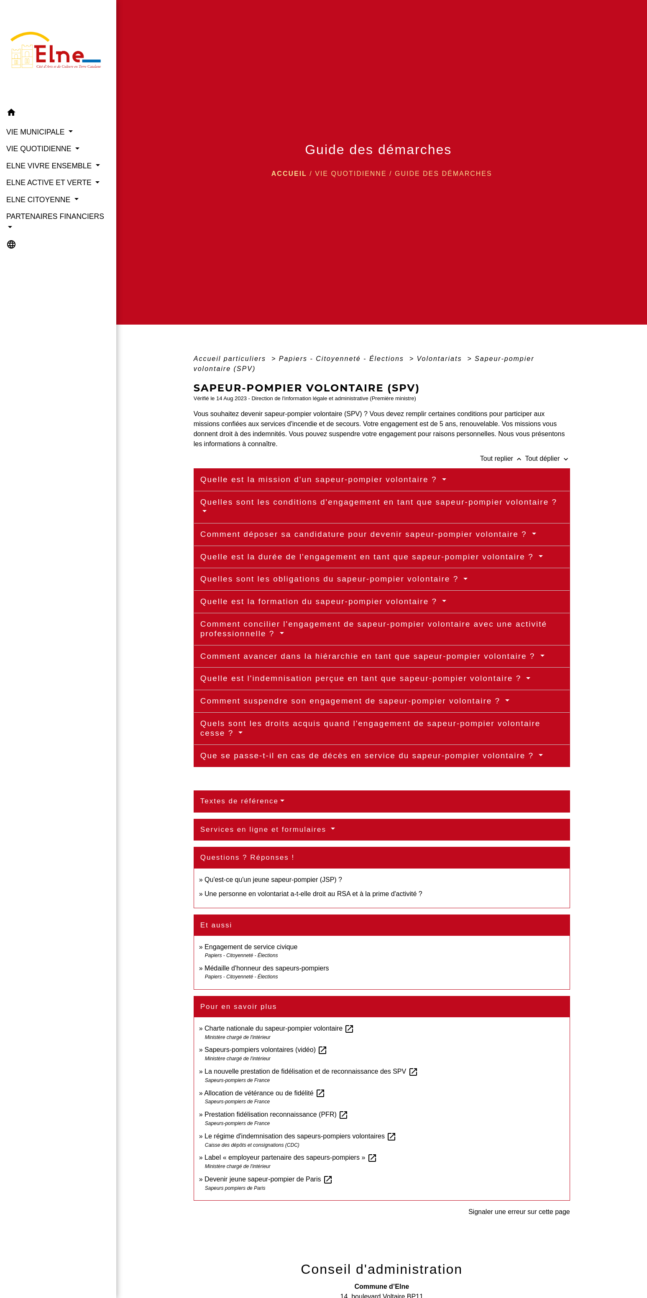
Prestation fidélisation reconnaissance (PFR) (276, 1114)
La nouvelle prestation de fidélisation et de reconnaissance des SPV (311, 1071)
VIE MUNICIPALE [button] (36, 132)
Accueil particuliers (231, 358)
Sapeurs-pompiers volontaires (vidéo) (266, 1049)
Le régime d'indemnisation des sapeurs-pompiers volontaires (300, 1136)
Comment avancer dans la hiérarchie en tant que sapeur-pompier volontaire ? (369, 656)
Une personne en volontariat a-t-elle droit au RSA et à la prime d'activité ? (313, 893)
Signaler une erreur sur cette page (519, 1211)
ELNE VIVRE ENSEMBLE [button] (50, 166)
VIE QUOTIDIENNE (350, 173)
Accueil (289, 173)
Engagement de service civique (251, 946)
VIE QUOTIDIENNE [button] (39, 149)
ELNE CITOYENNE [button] (39, 200)
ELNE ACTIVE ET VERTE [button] (50, 182)
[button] (58, 113)
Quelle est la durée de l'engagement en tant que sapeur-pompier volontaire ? (368, 556)
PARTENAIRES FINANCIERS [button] (55, 216)
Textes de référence (239, 801)
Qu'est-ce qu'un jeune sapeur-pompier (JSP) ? (273, 879)
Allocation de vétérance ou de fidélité (264, 1093)
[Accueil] (58, 52)
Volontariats (441, 358)
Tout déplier (547, 458)
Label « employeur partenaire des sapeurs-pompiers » (291, 1157)
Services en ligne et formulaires (264, 829)
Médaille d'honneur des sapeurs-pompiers (267, 968)
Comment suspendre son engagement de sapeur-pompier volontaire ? (352, 700)
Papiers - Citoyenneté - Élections (343, 358)
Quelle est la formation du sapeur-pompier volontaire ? (320, 601)
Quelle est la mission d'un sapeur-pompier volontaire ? (320, 479)
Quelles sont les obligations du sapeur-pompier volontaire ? (331, 578)
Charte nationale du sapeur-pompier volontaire (279, 1028)
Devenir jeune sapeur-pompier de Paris (269, 1179)
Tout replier (502, 458)
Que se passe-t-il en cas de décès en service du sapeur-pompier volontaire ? (368, 755)
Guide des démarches (443, 173)
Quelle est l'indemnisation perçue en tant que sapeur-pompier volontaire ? (362, 678)
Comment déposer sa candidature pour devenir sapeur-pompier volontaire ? (365, 534)
